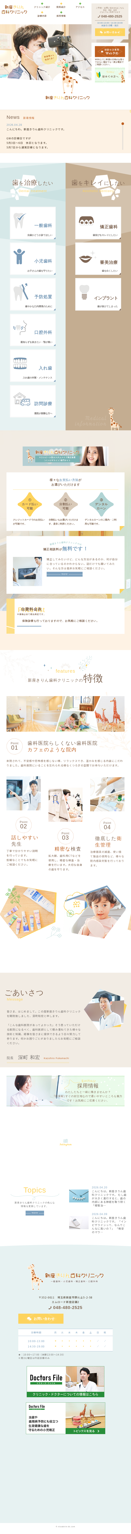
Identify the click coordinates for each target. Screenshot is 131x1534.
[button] (42, 14)
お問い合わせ (44, 1323)
